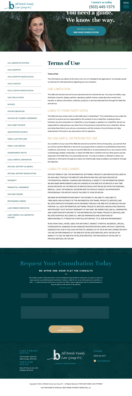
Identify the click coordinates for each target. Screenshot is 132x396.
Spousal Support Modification (22, 173)
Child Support (14, 70)
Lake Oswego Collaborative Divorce (21, 216)
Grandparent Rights (17, 153)
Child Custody (14, 83)
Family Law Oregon (16, 146)
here (34, 282)
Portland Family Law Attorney (91, 384)
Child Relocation (16, 97)
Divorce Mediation (16, 111)
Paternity (12, 180)
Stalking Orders (15, 194)
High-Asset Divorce (16, 125)
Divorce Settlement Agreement (22, 118)
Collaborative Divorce (18, 63)
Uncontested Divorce (18, 132)
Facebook (103, 361)
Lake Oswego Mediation (18, 208)
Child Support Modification (21, 77)
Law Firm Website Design (50, 388)
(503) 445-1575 (102, 7)
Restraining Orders (17, 201)
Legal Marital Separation (20, 159)
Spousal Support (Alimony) (20, 166)
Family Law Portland (17, 139)
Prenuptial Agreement (18, 187)
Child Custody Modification (20, 90)
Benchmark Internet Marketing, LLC (76, 388)
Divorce (11, 104)
